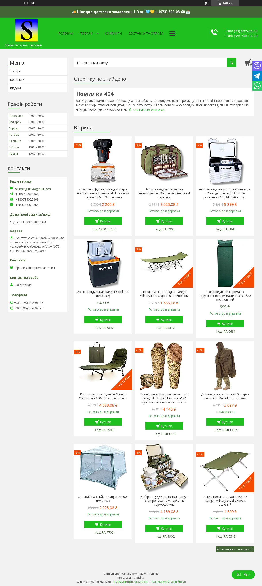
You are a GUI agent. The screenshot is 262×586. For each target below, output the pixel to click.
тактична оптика (148, 109)
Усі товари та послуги (233, 549)
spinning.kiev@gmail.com (33, 189)
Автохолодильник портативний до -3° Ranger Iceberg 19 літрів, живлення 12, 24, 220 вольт (225, 193)
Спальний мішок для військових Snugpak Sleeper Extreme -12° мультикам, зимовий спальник (164, 398)
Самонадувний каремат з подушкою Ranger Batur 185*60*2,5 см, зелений (225, 296)
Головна (65, 33)
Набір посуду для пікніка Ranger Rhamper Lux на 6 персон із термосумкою (164, 501)
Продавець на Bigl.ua (131, 578)
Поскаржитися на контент (131, 582)
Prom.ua (153, 574)
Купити (105, 221)
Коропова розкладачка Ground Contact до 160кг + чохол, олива (103, 396)
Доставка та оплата (145, 33)
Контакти (113, 33)
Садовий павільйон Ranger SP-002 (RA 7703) (103, 499)
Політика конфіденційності (168, 582)
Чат (243, 574)
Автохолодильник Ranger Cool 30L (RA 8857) (103, 294)
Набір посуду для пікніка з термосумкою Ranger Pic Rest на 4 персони (164, 193)
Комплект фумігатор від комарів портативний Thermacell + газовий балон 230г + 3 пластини (103, 193)
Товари (86, 33)
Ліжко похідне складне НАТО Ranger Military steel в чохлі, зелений (225, 501)
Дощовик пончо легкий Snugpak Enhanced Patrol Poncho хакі (225, 396)
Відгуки (15, 88)
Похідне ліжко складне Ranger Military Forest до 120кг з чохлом (164, 294)
